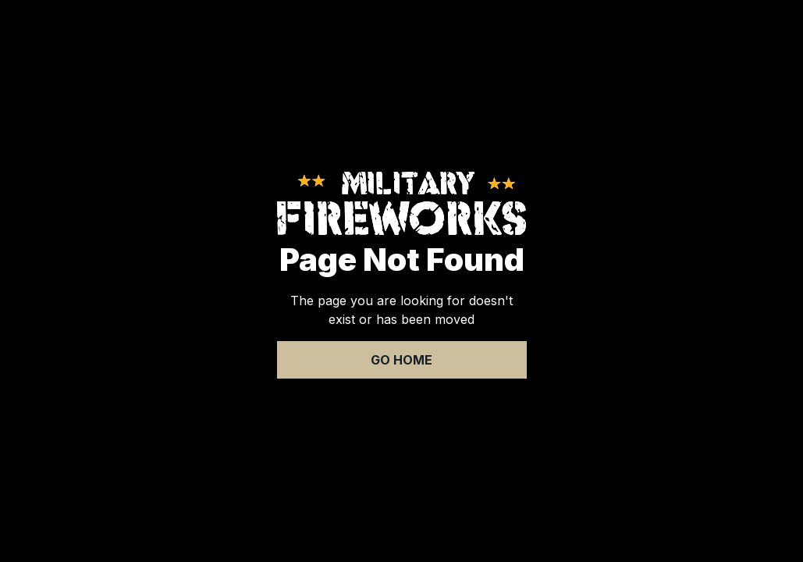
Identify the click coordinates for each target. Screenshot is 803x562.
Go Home (401, 360)
